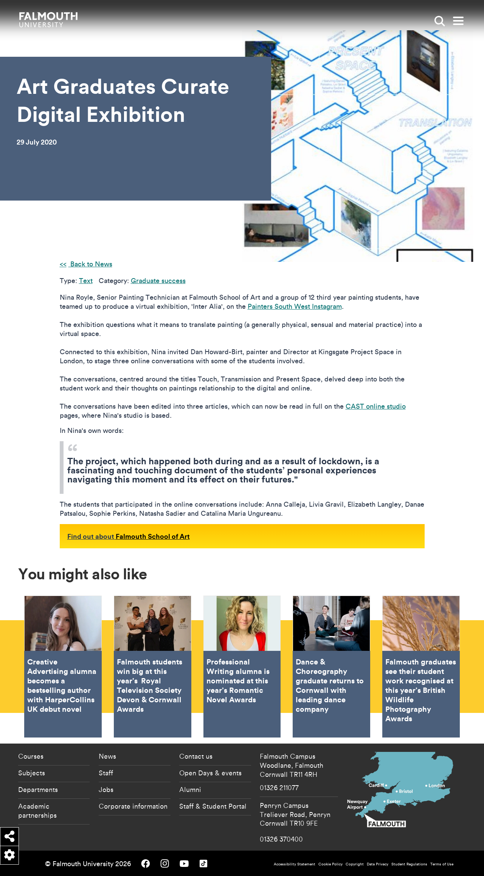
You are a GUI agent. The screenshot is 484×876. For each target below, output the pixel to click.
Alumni (190, 789)
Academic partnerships (37, 810)
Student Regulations (409, 864)
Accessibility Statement (294, 864)
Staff (106, 773)
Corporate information (133, 806)
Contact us (196, 756)
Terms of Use (441, 864)
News (107, 756)
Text (86, 280)
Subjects (31, 773)
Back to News (90, 264)
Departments (38, 789)
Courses (30, 756)
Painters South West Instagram (295, 306)
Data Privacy (377, 864)
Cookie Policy (330, 864)
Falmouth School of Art (153, 536)
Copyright (355, 864)
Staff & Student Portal (213, 806)
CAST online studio (376, 406)
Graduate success (158, 280)
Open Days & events (210, 773)
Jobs (106, 789)
